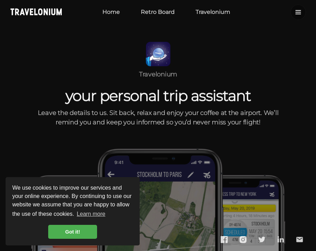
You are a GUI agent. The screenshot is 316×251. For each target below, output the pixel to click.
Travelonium (213, 11)
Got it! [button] (72, 232)
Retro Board (158, 11)
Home (111, 11)
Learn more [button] (91, 214)
